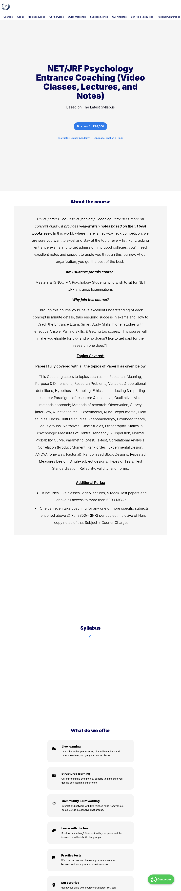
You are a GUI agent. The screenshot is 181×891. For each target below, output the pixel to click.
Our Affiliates (119, 16)
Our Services (56, 16)
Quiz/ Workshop (77, 16)
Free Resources (36, 16)
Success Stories (99, 16)
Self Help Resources (142, 16)
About (20, 16)
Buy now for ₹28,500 (90, 126)
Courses (8, 16)
